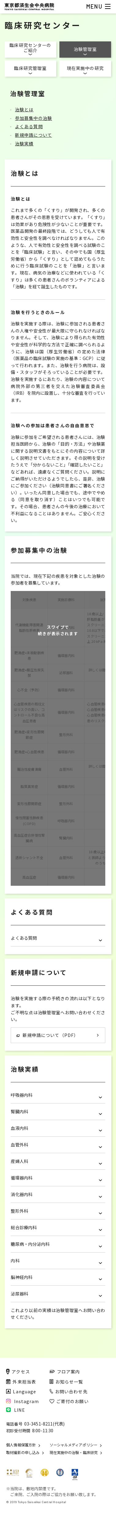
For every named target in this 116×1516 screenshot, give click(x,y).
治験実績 (24, 143)
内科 (56, 1260)
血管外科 (56, 1145)
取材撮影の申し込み (22, 1452)
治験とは (24, 109)
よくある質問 (29, 126)
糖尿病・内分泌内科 (56, 1244)
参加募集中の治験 (33, 118)
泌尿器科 (56, 1294)
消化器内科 (56, 1194)
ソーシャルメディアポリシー (73, 1445)
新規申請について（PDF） (48, 1035)
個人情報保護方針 (21, 1445)
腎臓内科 (56, 1111)
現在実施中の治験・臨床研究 (74, 1452)
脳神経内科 (56, 1277)
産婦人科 (56, 1161)
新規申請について (33, 135)
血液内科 (56, 1128)
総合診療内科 (56, 1227)
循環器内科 (56, 1178)
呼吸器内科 (56, 1095)
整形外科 (56, 1211)
